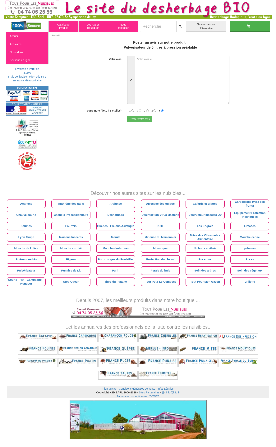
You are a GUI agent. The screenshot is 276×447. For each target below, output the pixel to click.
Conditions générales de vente (137, 388)
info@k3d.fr (173, 392)
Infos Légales (165, 388)
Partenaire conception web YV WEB (138, 396)
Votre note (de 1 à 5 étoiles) (104, 110)
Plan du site (110, 388)
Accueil (55, 35)
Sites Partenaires (149, 392)
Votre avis (115, 59)
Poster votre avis (140, 119)
